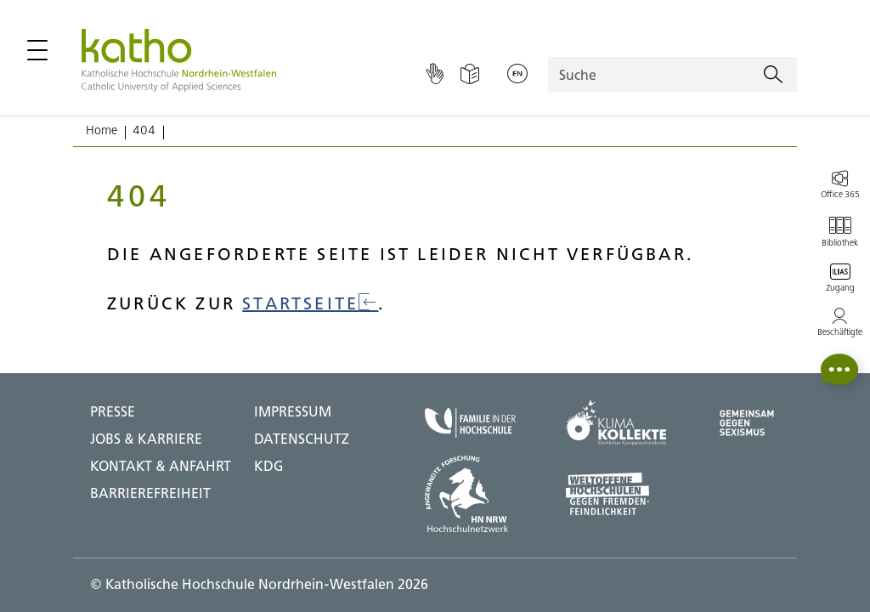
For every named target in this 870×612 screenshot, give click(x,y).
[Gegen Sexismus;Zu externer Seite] (746, 422)
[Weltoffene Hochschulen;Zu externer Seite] (616, 493)
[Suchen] (773, 75)
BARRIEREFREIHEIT (150, 493)
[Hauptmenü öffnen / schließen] (37, 50)
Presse (112, 411)
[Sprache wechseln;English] (517, 75)
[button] (839, 369)
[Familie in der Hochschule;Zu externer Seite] (470, 422)
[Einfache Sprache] (469, 75)
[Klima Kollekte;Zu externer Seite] (616, 422)
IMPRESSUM (292, 411)
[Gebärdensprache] (434, 75)
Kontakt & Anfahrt (160, 465)
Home (101, 130)
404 (144, 130)
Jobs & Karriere (146, 438)
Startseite (310, 303)
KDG (269, 465)
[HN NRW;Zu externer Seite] (470, 494)
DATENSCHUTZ (301, 438)
